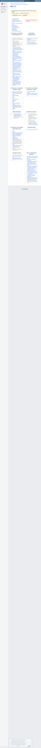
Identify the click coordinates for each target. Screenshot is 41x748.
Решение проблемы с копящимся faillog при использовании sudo (16, 78)
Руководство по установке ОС (17, 38)
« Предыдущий (15, 15)
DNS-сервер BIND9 (15, 95)
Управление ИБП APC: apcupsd (17, 142)
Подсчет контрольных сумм (17, 57)
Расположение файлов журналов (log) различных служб (17, 74)
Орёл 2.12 (13, 6)
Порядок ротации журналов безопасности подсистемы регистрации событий (17, 66)
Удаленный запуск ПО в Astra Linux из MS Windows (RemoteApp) (33, 115)
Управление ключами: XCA (17, 139)
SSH (13, 102)
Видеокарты (29, 39)
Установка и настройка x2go (33, 124)
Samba (14, 101)
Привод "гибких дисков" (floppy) (32, 38)
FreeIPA (28, 92)
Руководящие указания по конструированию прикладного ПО (18, 159)
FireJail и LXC (16, 117)
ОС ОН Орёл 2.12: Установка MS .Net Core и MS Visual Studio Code (18, 156)
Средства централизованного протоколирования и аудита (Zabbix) (17, 107)
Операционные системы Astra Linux (19, 3)
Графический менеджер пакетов (18, 132)
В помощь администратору (17, 76)
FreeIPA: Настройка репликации (32, 93)
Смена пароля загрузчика (17, 70)
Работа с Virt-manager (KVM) (18, 116)
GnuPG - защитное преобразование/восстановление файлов (16, 55)
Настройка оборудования (16, 20)
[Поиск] (29, 1)
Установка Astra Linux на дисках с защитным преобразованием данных (18, 49)
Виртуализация (14, 25)
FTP (13, 96)
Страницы (11, 3)
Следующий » (25, 15)
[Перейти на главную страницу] (6, 1)
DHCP (13, 94)
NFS (13, 98)
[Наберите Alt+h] (27, 4)
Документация (14, 29)
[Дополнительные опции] (39, 3)
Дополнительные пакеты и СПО (32, 156)
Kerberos (14, 97)
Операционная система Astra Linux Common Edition (19, 4)
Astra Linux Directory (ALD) (31, 91)
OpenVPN (14, 100)
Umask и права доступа (16, 62)
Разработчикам (14, 30)
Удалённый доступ (15, 26)
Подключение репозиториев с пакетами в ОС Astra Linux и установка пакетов (17, 52)
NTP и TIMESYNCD (15, 99)
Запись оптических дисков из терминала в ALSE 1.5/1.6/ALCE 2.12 (32, 181)
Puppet (14, 131)
